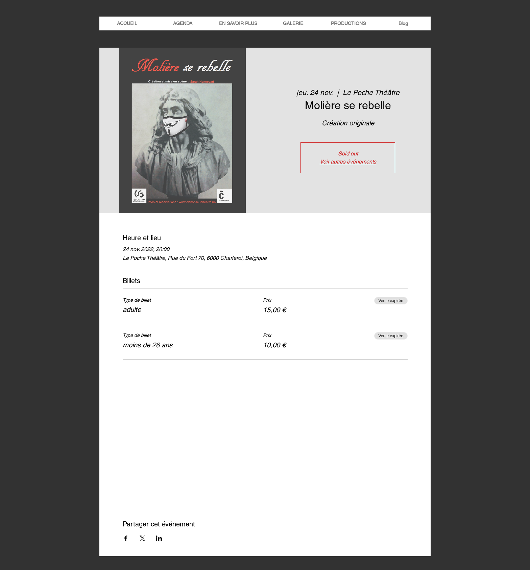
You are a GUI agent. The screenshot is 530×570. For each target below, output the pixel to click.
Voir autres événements (348, 161)
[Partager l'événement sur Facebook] (126, 538)
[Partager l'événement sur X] (142, 538)
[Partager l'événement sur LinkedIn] (159, 538)
